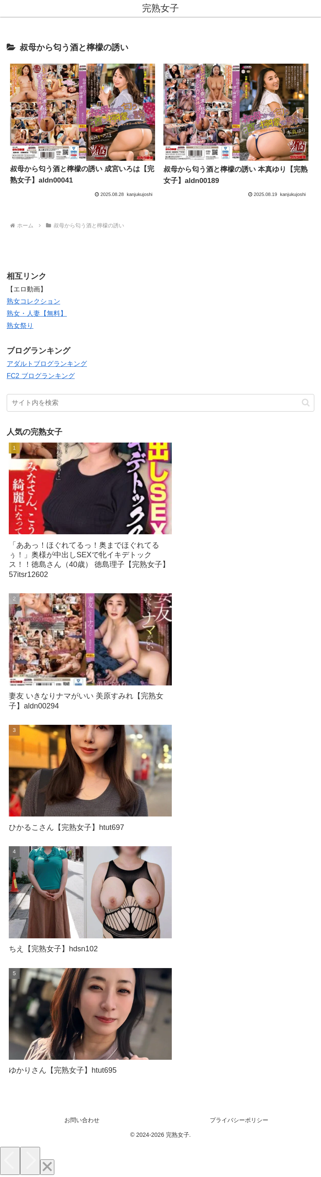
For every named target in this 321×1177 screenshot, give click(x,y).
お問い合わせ (81, 1120)
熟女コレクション (33, 301)
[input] (160, 403)
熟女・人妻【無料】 (37, 313)
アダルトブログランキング (47, 363)
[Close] (47, 1167)
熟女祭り (20, 325)
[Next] (30, 1161)
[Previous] (10, 1161)
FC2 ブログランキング (41, 375)
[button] (305, 402)
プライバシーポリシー (239, 1120)
